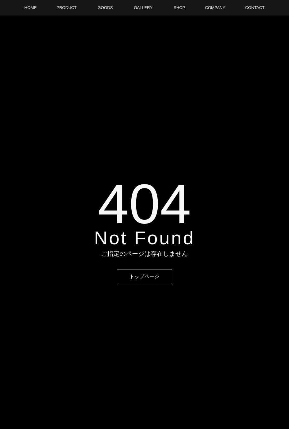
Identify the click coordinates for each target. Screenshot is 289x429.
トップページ (144, 276)
